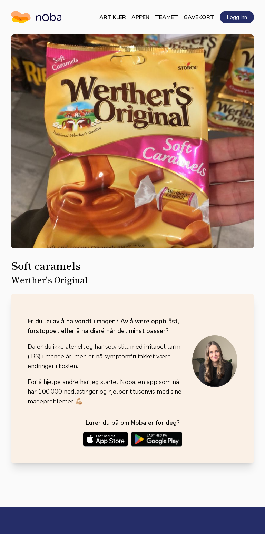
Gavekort (199, 17)
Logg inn (237, 17)
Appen (140, 17)
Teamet (166, 17)
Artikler (112, 17)
